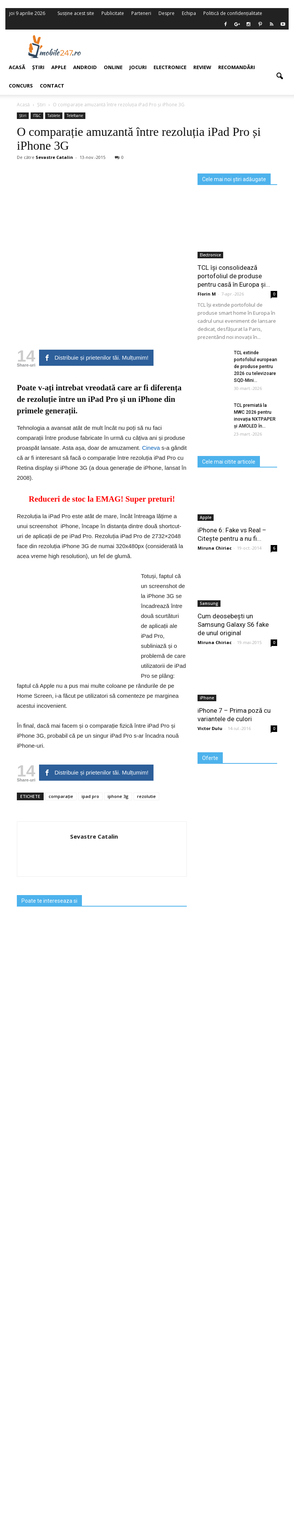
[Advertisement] (196, 46)
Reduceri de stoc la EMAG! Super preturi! (102, 499)
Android (85, 67)
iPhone (207, 697)
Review (202, 67)
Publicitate (112, 13)
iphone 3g (118, 796)
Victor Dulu (210, 728)
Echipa (189, 13)
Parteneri (141, 13)
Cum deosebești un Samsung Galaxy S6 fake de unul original (233, 624)
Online (113, 67)
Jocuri (138, 67)
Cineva (151, 447)
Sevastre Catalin (94, 836)
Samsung (209, 603)
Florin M (207, 294)
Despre (166, 13)
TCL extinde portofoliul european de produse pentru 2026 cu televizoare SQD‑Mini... (255, 366)
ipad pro (90, 796)
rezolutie (146, 796)
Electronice (170, 67)
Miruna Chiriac (215, 548)
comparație (61, 796)
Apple (205, 517)
